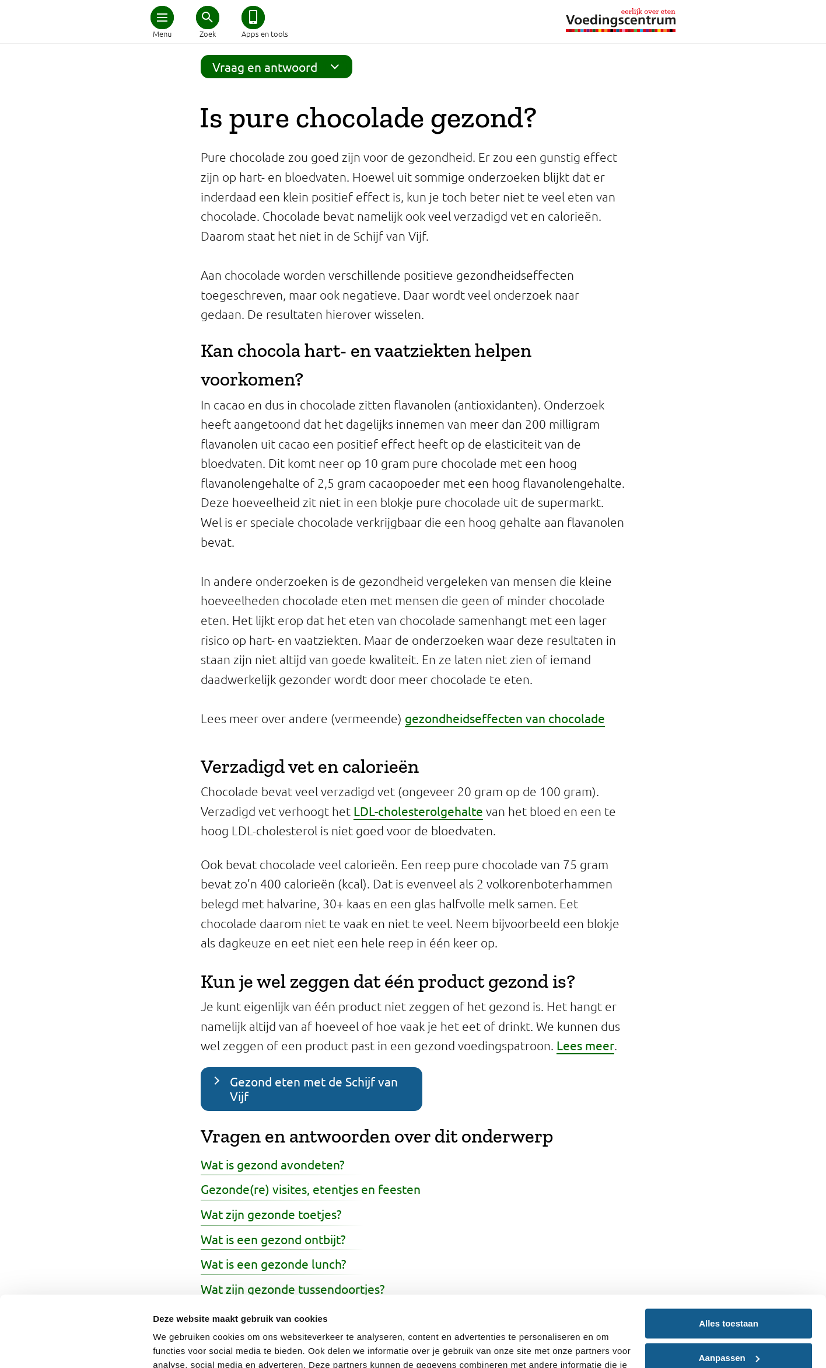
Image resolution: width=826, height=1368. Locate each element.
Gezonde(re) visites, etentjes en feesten (311, 1188)
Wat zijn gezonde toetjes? (271, 1213)
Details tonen (180, 1345)
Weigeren (728, 1326)
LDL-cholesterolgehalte (418, 810)
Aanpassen (729, 1291)
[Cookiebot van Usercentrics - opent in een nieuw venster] (75, 1345)
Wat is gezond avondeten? (272, 1164)
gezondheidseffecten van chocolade (505, 717)
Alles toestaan (728, 1257)
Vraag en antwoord (279, 66)
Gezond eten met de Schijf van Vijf (314, 1088)
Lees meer (585, 1045)
